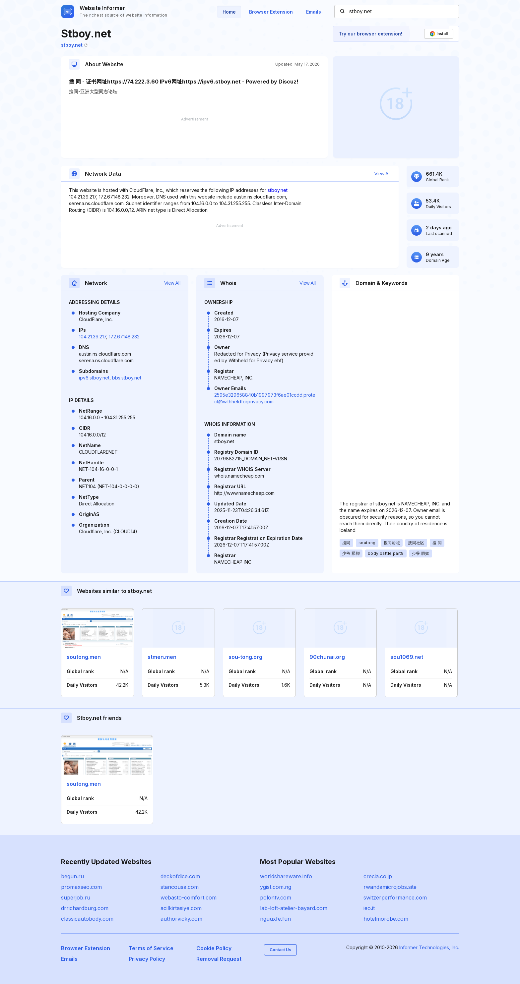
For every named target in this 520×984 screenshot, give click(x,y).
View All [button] (382, 173)
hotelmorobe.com (385, 918)
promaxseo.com (81, 887)
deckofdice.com (180, 876)
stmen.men (162, 657)
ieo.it (369, 908)
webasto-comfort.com (189, 897)
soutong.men (84, 657)
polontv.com (275, 897)
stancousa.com (180, 887)
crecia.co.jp (377, 876)
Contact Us (280, 949)
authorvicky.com (181, 918)
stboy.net (74, 45)
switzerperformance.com (395, 897)
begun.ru (72, 876)
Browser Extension (271, 12)
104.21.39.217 (92, 336)
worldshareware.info (286, 876)
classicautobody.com (87, 918)
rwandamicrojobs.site (390, 887)
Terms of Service (151, 948)
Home (229, 12)
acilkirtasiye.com (181, 908)
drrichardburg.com (84, 908)
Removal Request (218, 958)
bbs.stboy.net (126, 377)
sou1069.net (406, 657)
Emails (313, 12)
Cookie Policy (213, 948)
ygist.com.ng (275, 887)
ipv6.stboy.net (94, 377)
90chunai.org (327, 657)
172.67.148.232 (124, 336)
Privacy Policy (147, 958)
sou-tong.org (245, 657)
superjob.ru (75, 897)
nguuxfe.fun (275, 918)
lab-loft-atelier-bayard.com (293, 908)
